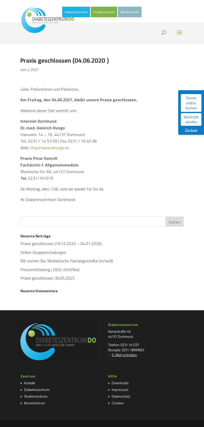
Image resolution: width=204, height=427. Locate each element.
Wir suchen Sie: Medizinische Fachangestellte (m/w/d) (66, 261)
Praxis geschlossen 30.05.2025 (47, 278)
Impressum (120, 389)
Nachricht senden (191, 119)
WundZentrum (129, 12)
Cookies (118, 403)
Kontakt (29, 383)
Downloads (120, 383)
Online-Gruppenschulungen (43, 252)
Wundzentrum (34, 403)
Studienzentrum (104, 12)
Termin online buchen (191, 103)
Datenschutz (121, 396)
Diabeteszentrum (76, 12)
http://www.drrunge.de (49, 148)
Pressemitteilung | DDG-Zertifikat (50, 269)
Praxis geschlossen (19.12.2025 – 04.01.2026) (61, 243)
